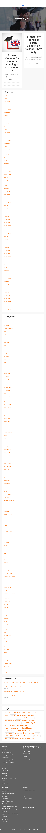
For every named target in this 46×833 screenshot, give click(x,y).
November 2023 (7, 174)
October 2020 (6, 259)
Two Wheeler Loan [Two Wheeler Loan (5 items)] (27, 738)
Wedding (5, 657)
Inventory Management (8, 514)
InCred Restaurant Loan (8, 505)
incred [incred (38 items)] (12, 725)
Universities (6, 643)
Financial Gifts (6, 446)
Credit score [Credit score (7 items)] (19, 715)
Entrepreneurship (7, 429)
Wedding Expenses (7, 660)
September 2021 (7, 233)
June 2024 (5, 154)
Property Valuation (7, 596)
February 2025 (6, 132)
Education (5, 412)
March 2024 (6, 163)
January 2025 (6, 135)
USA (4, 646)
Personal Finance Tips (8, 581)
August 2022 (6, 205)
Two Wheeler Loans (7, 635)
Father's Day (6, 435)
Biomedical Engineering (8, 328)
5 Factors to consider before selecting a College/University (33, 44)
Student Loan (6, 615)
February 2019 (6, 295)
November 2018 (7, 304)
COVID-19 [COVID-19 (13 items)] (13, 715)
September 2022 (7, 202)
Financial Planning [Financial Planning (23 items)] (27, 723)
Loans (5, 534)
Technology (6, 624)
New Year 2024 (6, 567)
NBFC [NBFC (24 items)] (6, 736)
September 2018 (7, 309)
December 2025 (7, 106)
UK (4, 638)
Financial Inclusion (7, 449)
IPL (4, 517)
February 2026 (6, 101)
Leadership (6, 522)
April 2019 (5, 290)
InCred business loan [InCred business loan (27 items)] (21, 725)
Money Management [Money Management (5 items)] (31, 733)
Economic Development (8, 410)
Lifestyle (5, 525)
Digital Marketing (7, 390)
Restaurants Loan (7, 607)
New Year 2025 (6, 570)
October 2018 (6, 306)
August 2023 (6, 177)
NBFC (5, 559)
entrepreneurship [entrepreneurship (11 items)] (8, 720)
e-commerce (6, 398)
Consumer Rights (7, 359)
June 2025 (5, 123)
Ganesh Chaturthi (7, 469)
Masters (5, 536)
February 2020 (6, 273)
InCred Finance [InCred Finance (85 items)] (26, 728)
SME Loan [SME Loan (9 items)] (31, 736)
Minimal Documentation (8, 548)
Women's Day (6, 666)
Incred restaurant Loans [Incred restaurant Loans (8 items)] (9, 733)
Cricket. (5, 370)
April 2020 (5, 267)
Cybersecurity (6, 379)
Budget (5, 331)
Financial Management (8, 455)
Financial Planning (7, 458)
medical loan (6, 542)
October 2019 (6, 281)
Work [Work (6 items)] (33, 738)
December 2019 (7, 278)
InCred (5, 488)
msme (5, 550)
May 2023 (5, 185)
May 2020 (5, 264)
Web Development (7, 655)
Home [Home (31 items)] (36, 723)
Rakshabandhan (7, 598)
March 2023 (6, 188)
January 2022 (6, 222)
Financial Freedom (7, 443)
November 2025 (7, 109)
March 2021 (6, 247)
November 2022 (7, 199)
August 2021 (6, 236)
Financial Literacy (7, 452)
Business (5, 336)
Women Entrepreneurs (8, 663)
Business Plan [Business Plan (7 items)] (33, 712)
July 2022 (5, 208)
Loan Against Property (8, 531)
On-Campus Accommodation (9, 576)
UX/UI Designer (6, 649)
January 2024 (6, 168)
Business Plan (6, 342)
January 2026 (6, 104)
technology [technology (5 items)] (16, 738)
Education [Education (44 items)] (30, 715)
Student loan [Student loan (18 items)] (37, 736)
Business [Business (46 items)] (17, 712)
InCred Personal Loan (8, 503)
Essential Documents (8, 432)
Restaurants (6, 604)
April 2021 (5, 244)
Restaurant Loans (7, 601)
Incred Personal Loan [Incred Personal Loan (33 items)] (24, 730)
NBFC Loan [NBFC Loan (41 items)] (13, 736)
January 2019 (6, 298)
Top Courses (6, 627)
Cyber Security (6, 376)
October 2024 (6, 143)
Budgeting (6, 334)
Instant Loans (6, 511)
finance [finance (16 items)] (18, 720)
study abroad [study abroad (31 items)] (9, 738)
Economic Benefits (7, 407)
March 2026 (6, 98)
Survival (5, 621)
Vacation (5, 652)
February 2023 (6, 191)
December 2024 (7, 137)
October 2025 (6, 112)
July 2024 (5, 152)
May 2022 (5, 211)
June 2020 (5, 261)
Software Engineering (8, 612)
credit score (6, 367)
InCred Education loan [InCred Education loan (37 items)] (12, 728)
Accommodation (7, 322)
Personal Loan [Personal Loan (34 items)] (23, 736)
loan (4, 528)
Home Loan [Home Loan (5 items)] (6, 725)
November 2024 (7, 140)
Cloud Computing (7, 353)
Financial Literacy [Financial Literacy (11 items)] (8, 723)
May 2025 (5, 126)
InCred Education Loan (8, 494)
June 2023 (5, 182)
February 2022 (6, 219)
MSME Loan (6, 553)
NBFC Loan (6, 562)
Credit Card (6, 365)
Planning (5, 590)
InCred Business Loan (8, 491)
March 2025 (6, 129)
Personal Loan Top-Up (8, 587)
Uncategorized (6, 641)
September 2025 (7, 115)
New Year (5, 565)
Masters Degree (7, 539)
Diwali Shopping (7, 396)
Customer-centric (7, 373)
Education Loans (7, 418)
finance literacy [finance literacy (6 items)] (24, 720)
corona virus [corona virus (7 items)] (7, 715)
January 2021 (6, 253)
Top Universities (7, 629)
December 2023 (7, 171)
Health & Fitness (7, 480)
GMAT (5, 474)
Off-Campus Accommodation (9, 573)
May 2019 (5, 287)
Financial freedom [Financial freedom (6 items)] (31, 720)
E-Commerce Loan (7, 404)
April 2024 (5, 160)
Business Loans (7, 339)
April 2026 (5, 95)
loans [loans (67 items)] (25, 733)
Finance (5, 441)
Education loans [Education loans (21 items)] (25, 718)
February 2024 (6, 166)
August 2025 (6, 118)
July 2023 (5, 180)
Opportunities (6, 579)
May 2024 (5, 157)
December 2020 (7, 256)
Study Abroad (6, 618)
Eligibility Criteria (7, 421)
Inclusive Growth (7, 486)
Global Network (7, 472)
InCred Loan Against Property (9, 500)
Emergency (6, 424)
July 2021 (5, 239)
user (31, 63)
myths (5, 556)
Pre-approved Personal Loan (9, 593)
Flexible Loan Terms (7, 463)
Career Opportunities (8, 348)
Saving (5, 610)
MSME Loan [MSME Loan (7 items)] (38, 733)
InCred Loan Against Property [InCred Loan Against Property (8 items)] (10, 730)
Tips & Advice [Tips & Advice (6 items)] (21, 738)
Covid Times (6, 362)
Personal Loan (6, 584)
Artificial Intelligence (7, 325)
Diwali (5, 393)
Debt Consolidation (7, 387)
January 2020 (6, 275)
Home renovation (7, 483)
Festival (5, 438)
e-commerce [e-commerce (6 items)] (24, 715)
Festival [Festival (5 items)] (14, 720)
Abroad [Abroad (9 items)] (6, 712)
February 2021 (6, 250)
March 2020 (6, 270)
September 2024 (7, 146)
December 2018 (7, 301)
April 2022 (5, 213)
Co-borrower (6, 356)
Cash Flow (6, 350)
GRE (4, 477)
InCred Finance (6, 497)
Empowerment (6, 427)
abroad (5, 320)
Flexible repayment (7, 466)
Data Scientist (6, 384)
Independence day (7, 508)
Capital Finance (7, 345)
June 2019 (5, 284)
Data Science (6, 381)
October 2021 (6, 230)
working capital (7, 672)
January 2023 (6, 194)
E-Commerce (6, 401)
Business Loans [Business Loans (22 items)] (26, 712)
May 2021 (5, 242)
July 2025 (5, 121)
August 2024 (6, 149)
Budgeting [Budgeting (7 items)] (11, 712)
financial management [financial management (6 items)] (17, 723)
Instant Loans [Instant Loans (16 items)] (18, 733)
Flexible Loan (6, 460)
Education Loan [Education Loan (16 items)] (15, 717)
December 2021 (7, 225)
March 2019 (6, 292)
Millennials (5, 545)
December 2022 (7, 197)
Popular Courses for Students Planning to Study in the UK (12, 63)
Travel (5, 632)
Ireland (5, 519)
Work (5, 669)
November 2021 (7, 228)
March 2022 (6, 216)
